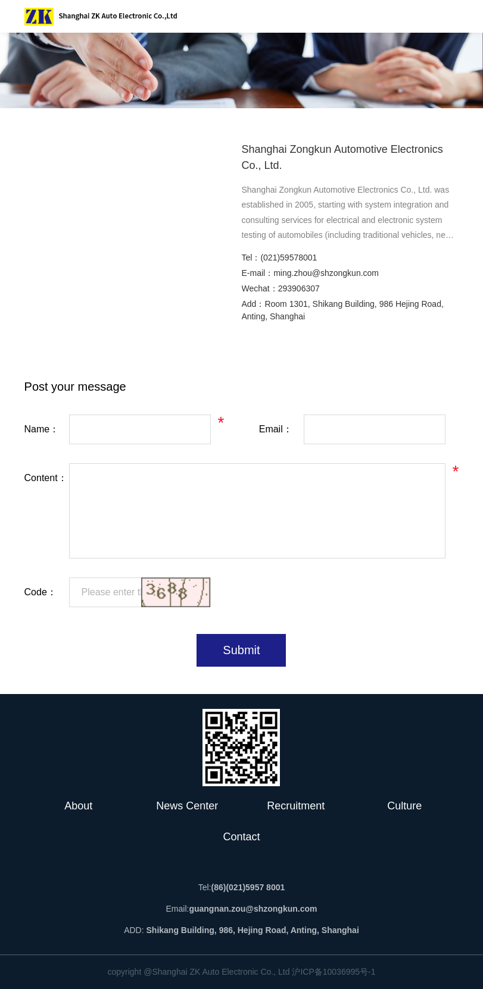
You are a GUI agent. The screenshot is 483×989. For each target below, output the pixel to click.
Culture (404, 806)
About (78, 806)
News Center (187, 806)
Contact (241, 837)
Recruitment (296, 806)
